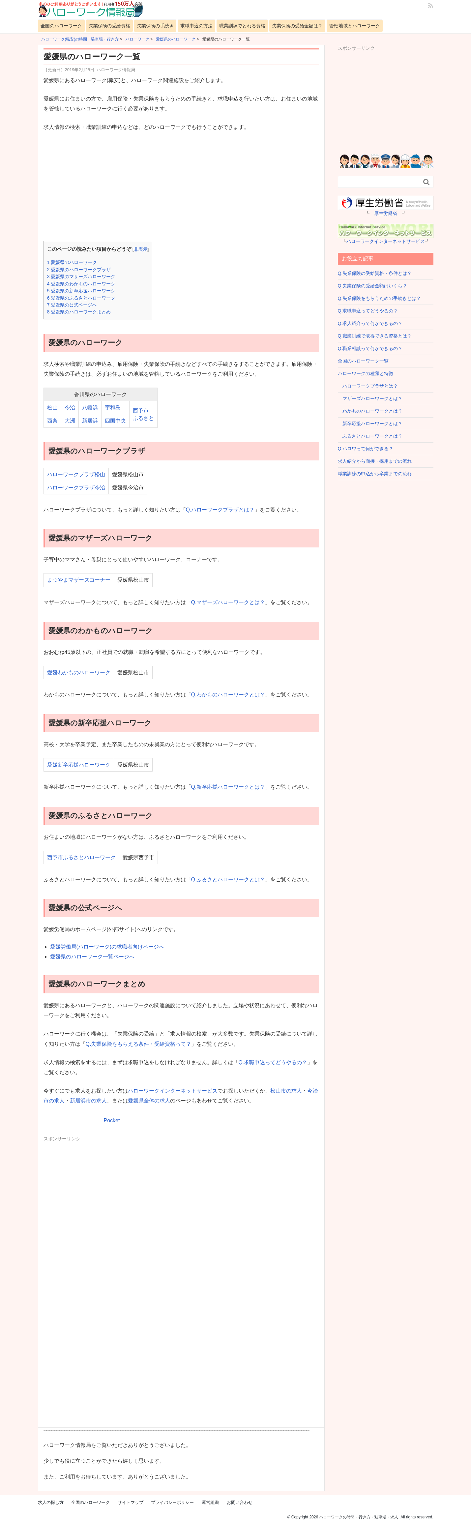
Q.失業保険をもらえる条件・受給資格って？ (138, 1044)
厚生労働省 (385, 213)
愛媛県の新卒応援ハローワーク (81, 290)
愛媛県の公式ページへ (72, 305)
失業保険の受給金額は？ (297, 25)
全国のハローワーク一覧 (363, 361)
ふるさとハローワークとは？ (370, 436)
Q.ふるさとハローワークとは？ (228, 879)
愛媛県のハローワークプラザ (79, 269)
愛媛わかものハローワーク (78, 672)
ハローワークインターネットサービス (173, 1091)
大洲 (70, 421)
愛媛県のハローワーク (72, 262)
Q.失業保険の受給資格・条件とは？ (375, 273)
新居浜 (90, 421)
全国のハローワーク (61, 25)
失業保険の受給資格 (109, 25)
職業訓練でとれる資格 (242, 25)
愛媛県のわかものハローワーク (81, 283)
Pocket (112, 1120)
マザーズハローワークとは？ (370, 398)
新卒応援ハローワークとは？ (370, 423)
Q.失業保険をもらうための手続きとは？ (379, 298)
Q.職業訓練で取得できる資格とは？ (375, 335)
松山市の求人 (286, 1091)
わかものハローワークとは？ (370, 411)
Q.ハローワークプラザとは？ (220, 510)
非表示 (141, 249)
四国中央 (115, 421)
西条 (52, 421)
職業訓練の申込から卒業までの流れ (375, 473)
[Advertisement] (181, 187)
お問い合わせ (239, 1502)
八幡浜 (90, 407)
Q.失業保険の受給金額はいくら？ (372, 285)
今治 (70, 407)
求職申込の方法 (196, 25)
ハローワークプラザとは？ (368, 386)
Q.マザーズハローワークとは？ (228, 602)
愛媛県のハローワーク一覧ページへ (92, 956)
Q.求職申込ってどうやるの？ (273, 1062)
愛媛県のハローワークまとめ (79, 311)
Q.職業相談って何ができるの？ (370, 348)
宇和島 (113, 407)
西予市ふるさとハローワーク (81, 857)
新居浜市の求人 (88, 1100)
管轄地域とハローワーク (354, 25)
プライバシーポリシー (172, 1502)
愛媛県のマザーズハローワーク (81, 276)
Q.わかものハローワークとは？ (228, 694)
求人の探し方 (51, 1502)
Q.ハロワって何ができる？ (366, 448)
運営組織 (210, 1502)
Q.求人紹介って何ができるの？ (370, 323)
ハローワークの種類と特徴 (365, 373)
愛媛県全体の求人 (149, 1100)
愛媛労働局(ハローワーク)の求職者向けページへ (107, 947)
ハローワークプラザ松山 (76, 474)
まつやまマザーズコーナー (78, 580)
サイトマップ (130, 1502)
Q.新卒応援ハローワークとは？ (228, 787)
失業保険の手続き (155, 25)
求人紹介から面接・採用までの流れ (375, 461)
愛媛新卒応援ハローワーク (78, 765)
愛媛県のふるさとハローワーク (81, 298)
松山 (52, 407)
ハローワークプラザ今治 (76, 487)
